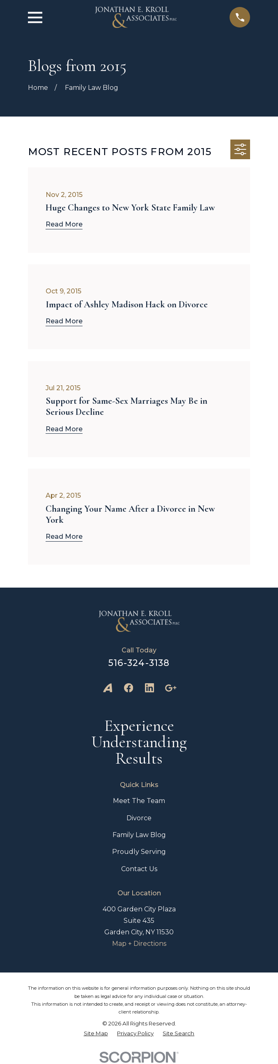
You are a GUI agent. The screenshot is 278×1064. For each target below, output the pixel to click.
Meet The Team (139, 801)
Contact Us (139, 869)
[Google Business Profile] (170, 687)
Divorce (139, 818)
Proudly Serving (139, 852)
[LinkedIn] (149, 687)
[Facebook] (128, 687)
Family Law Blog (139, 835)
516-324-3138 (139, 662)
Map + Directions (139, 943)
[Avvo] (107, 687)
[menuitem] (96, 1033)
